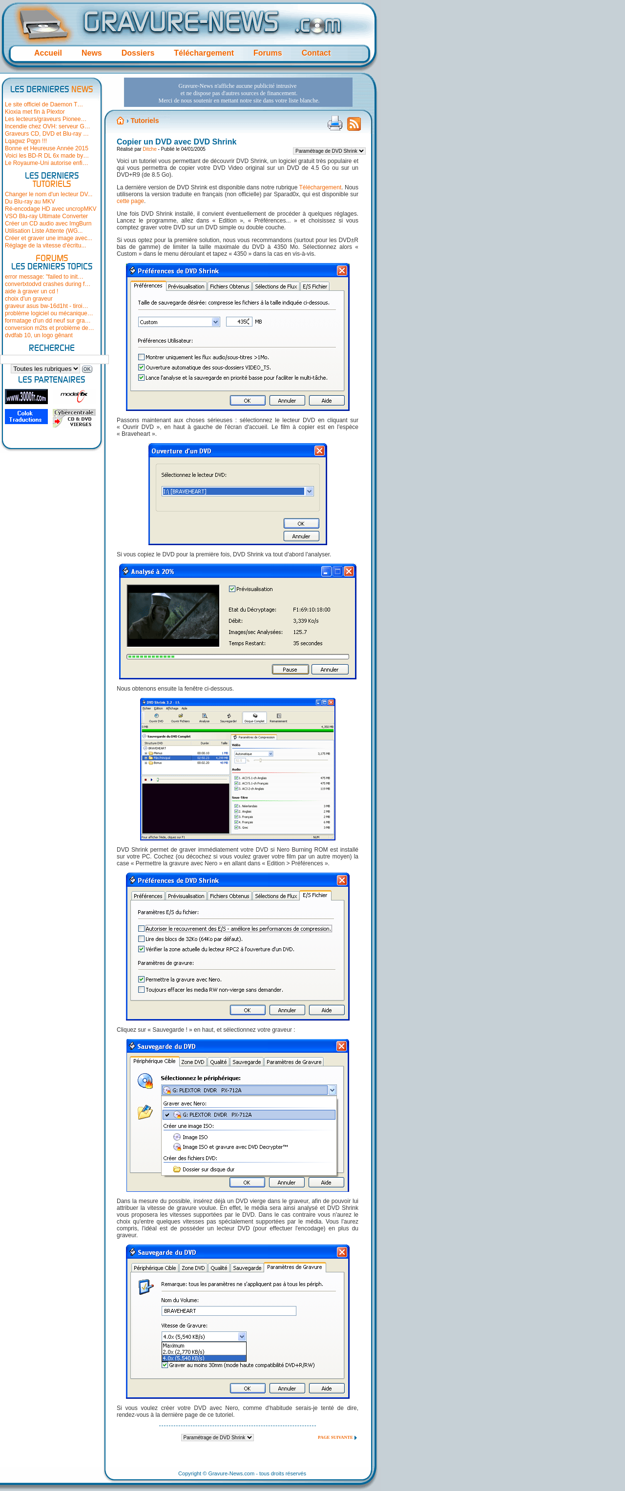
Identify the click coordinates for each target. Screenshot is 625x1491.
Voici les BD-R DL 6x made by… (47, 155)
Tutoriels (144, 120)
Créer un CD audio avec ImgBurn (48, 223)
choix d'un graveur (29, 298)
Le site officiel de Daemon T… (44, 104)
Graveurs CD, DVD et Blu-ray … (47, 133)
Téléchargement (204, 53)
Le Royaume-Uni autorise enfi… (46, 163)
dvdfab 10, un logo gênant (39, 335)
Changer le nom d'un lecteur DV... (48, 194)
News (92, 53)
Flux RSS (354, 127)
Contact (316, 53)
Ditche (149, 149)
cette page (130, 201)
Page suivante (335, 1437)
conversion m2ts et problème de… (49, 328)
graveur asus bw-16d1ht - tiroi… (46, 306)
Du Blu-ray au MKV (30, 201)
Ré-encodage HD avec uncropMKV (50, 208)
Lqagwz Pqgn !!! (26, 141)
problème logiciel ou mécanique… (49, 313)
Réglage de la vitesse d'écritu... (45, 245)
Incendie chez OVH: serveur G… (47, 126)
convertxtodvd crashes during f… (47, 284)
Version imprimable (335, 123)
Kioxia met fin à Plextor (35, 111)
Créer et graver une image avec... (48, 238)
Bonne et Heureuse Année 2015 (46, 148)
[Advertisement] (238, 92)
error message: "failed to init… (44, 276)
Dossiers (138, 53)
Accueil (48, 53)
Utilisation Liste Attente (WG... (44, 230)
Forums (267, 53)
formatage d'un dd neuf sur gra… (48, 320)
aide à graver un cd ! (31, 291)
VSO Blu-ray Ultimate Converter (46, 216)
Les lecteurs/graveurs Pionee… (45, 119)
